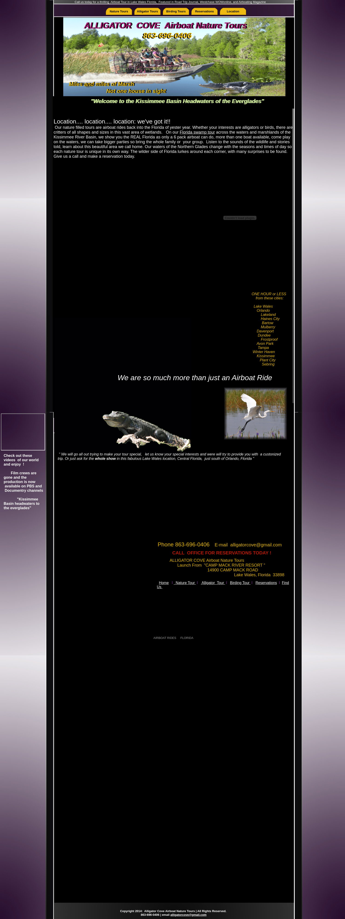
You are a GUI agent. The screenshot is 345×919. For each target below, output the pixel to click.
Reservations (266, 583)
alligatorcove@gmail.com (188, 914)
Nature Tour (185, 583)
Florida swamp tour (197, 132)
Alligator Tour (213, 583)
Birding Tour (240, 583)
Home (164, 583)
